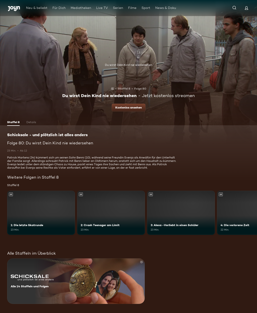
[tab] (13, 122)
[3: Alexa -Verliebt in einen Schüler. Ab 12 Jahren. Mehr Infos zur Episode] (181, 213)
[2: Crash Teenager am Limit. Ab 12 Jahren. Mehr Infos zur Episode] (111, 213)
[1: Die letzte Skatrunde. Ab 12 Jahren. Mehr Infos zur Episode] (41, 213)
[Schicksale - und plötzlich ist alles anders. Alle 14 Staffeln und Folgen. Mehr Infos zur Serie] (76, 281)
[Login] (246, 8)
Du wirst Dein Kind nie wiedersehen (128, 65)
